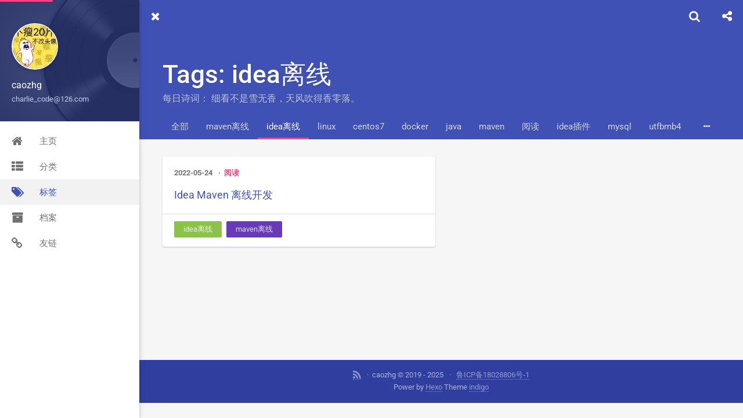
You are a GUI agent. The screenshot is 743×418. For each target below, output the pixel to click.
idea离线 (283, 126)
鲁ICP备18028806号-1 (492, 374)
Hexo (433, 387)
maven (491, 126)
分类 (34, 166)
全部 (180, 126)
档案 (34, 217)
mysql (620, 126)
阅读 (530, 126)
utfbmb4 (665, 126)
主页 (34, 141)
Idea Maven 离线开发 (223, 195)
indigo (479, 387)
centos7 (368, 126)
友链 (34, 243)
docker (415, 126)
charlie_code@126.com (50, 99)
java (453, 126)
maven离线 (227, 126)
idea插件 (573, 126)
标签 (34, 192)
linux (327, 126)
